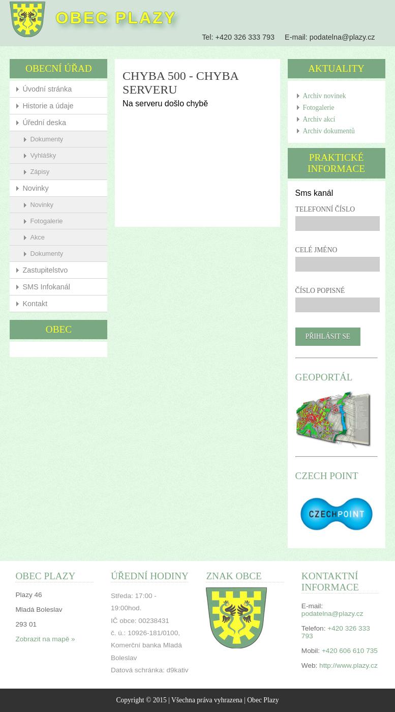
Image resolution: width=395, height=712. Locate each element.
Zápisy (39, 171)
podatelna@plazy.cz (342, 37)
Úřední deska (44, 122)
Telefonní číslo (325, 209)
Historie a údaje (47, 106)
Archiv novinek (324, 96)
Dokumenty (46, 139)
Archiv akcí (319, 119)
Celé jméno (316, 250)
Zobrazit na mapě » (45, 639)
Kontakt (34, 304)
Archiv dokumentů (329, 131)
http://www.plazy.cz (348, 665)
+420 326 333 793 (245, 37)
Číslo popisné (320, 290)
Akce (37, 237)
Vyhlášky (43, 155)
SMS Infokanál (46, 287)
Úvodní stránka (47, 89)
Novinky (35, 188)
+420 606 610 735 (350, 651)
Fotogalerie (46, 221)
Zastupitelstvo (45, 270)
